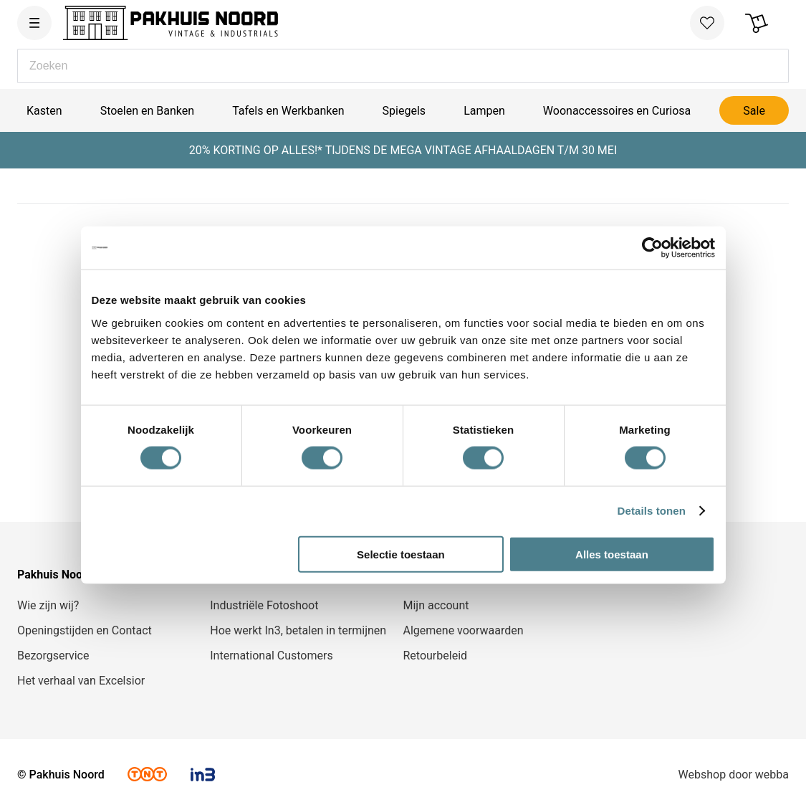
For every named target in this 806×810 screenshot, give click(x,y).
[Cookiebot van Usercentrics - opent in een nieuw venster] (652, 248)
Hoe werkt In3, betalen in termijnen (298, 630)
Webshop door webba (733, 774)
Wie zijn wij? (48, 605)
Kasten (44, 111)
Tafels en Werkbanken (288, 111)
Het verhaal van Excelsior (81, 680)
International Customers (271, 655)
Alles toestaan (611, 554)
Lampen (484, 111)
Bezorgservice (53, 655)
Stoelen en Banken (147, 111)
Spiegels (404, 111)
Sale (754, 111)
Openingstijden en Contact (84, 630)
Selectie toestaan (401, 554)
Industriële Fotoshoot (264, 605)
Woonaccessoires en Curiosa (617, 111)
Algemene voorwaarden (463, 630)
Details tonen (652, 511)
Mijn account (436, 605)
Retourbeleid (435, 655)
